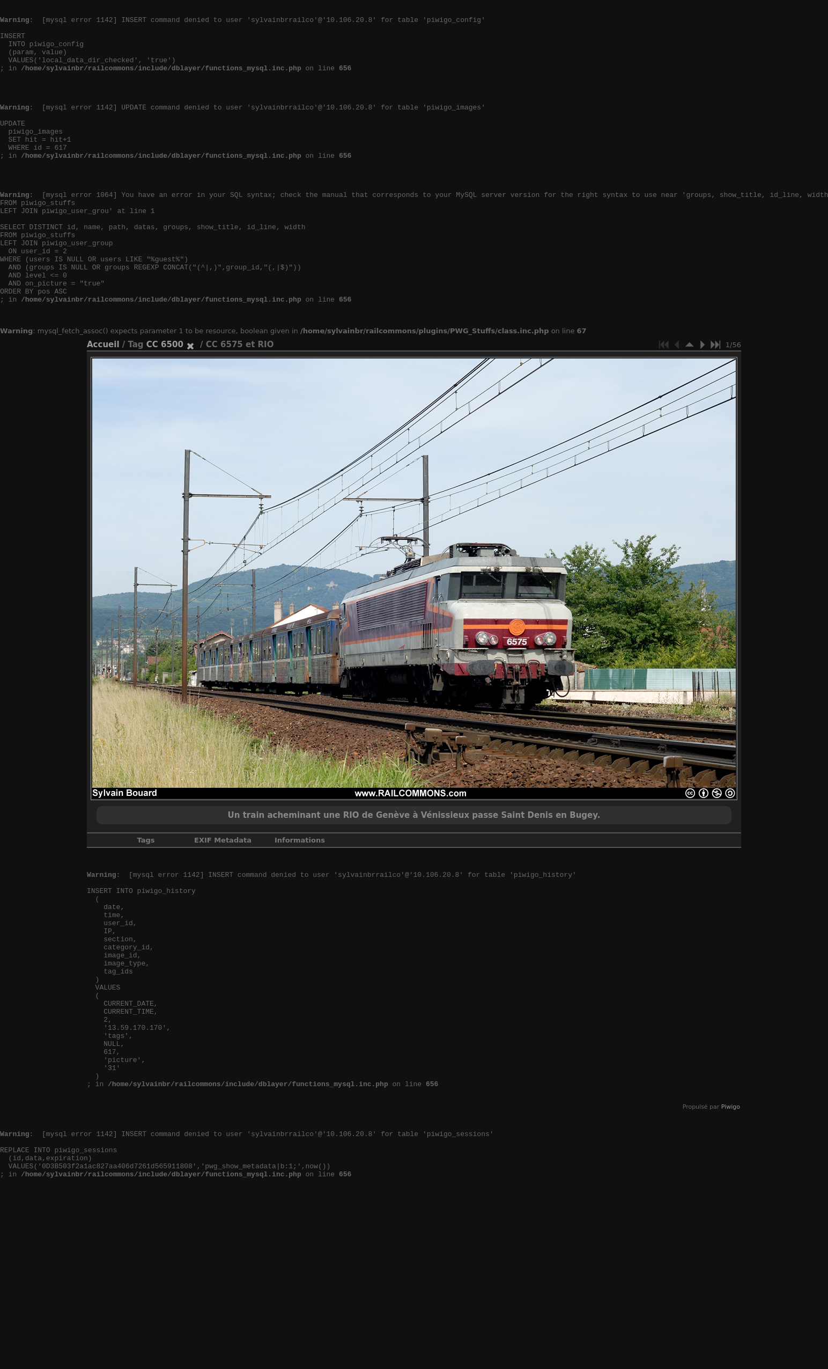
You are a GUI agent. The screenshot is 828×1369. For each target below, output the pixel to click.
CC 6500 (164, 404)
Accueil (103, 404)
